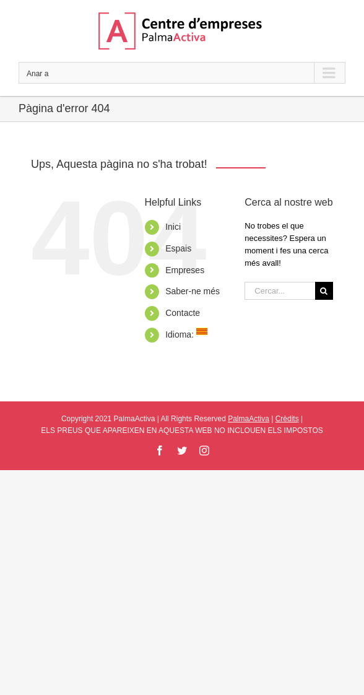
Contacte (182, 313)
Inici (173, 227)
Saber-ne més (192, 291)
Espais (178, 248)
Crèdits (287, 418)
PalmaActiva (248, 418)
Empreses (184, 270)
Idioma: (186, 334)
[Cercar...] (280, 291)
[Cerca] (324, 291)
